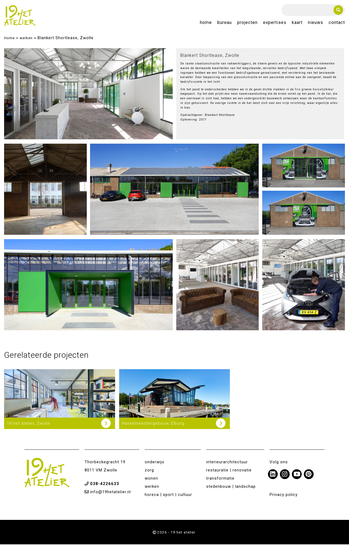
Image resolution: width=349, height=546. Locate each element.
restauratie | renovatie (229, 471)
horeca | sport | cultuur (168, 496)
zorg (149, 471)
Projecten (247, 23)
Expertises (274, 23)
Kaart (297, 23)
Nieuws (315, 23)
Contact (337, 23)
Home (206, 23)
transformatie (220, 479)
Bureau (224, 23)
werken (26, 39)
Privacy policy (284, 496)
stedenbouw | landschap (231, 488)
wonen (151, 479)
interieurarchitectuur (227, 463)
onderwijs (154, 463)
